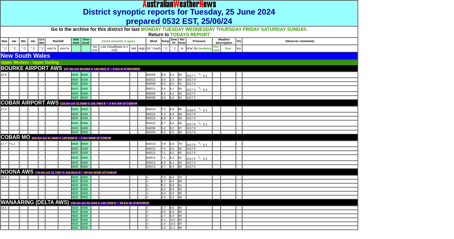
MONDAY (151, 29)
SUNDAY (296, 29)
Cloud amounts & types (118, 41)
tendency (205, 48)
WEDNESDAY (200, 29)
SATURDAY (273, 29)
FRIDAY (251, 29)
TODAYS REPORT (190, 34)
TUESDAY (173, 29)
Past (228, 48)
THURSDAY (228, 29)
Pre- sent (216, 48)
